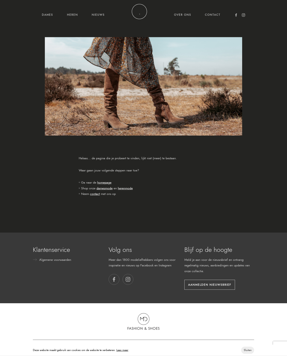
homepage (104, 182)
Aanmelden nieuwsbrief (209, 285)
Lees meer (122, 350)
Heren (72, 15)
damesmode (104, 188)
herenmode (125, 188)
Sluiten (248, 350)
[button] (114, 279)
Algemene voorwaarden (55, 260)
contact (95, 194)
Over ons (182, 15)
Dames (47, 15)
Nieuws (98, 15)
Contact (212, 15)
